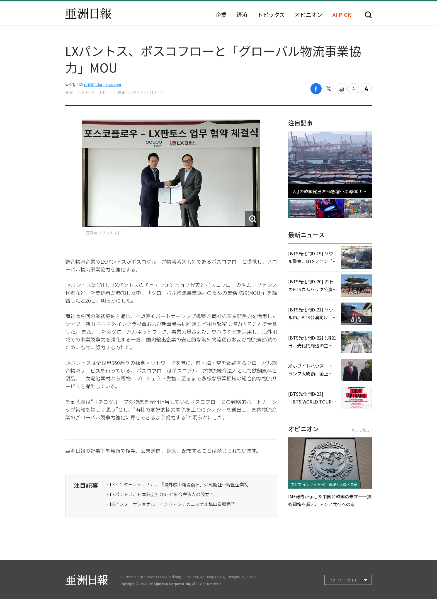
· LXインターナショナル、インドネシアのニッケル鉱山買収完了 (170, 504)
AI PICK (341, 15)
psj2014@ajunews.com (102, 84)
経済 (241, 15)
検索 (368, 14)
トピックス (271, 15)
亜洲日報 (88, 13)
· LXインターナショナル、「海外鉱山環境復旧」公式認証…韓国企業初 (177, 484)
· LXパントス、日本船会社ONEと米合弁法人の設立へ (160, 494)
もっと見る (361, 430)
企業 (221, 15)
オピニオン (308, 15)
